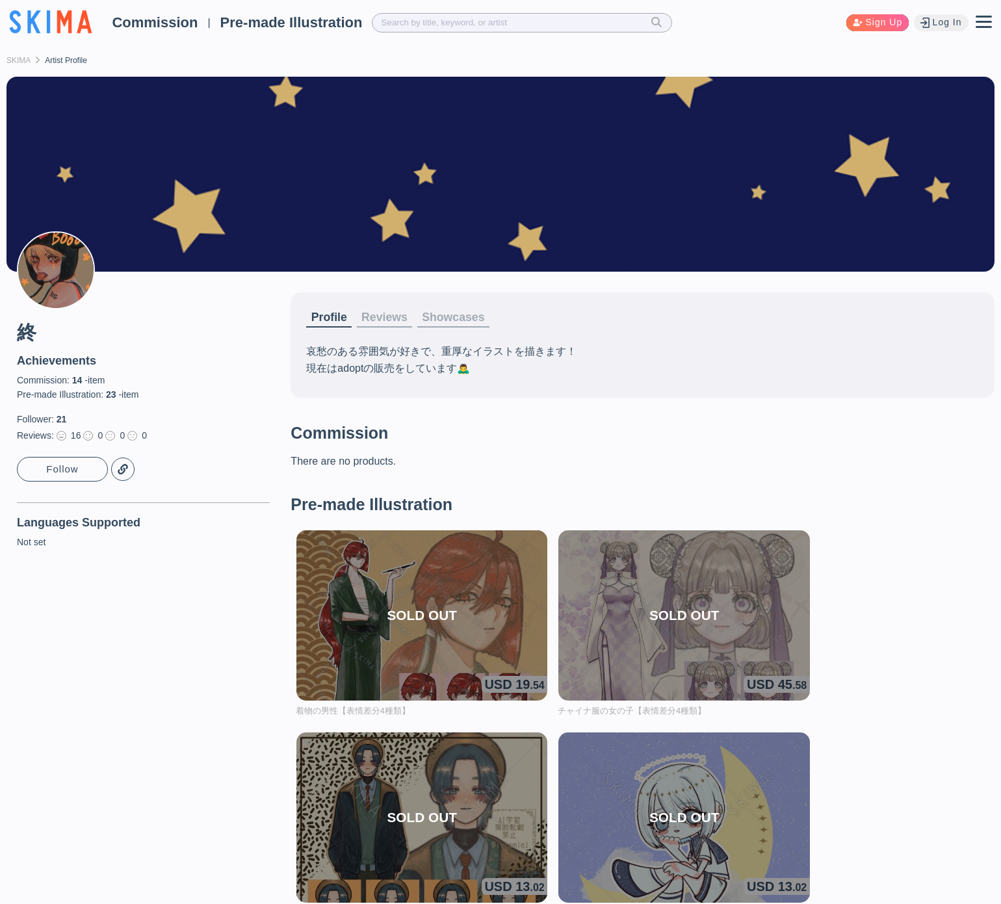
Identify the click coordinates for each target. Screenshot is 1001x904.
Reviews (394, 318)
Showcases (471, 318)
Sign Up (875, 22)
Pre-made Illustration (291, 22)
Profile (331, 318)
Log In (940, 22)
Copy (123, 469)
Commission (155, 22)
